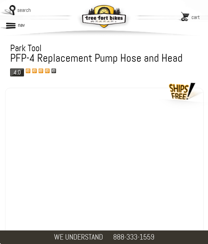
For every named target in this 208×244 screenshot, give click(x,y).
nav (21, 24)
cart (195, 17)
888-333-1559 (133, 237)
